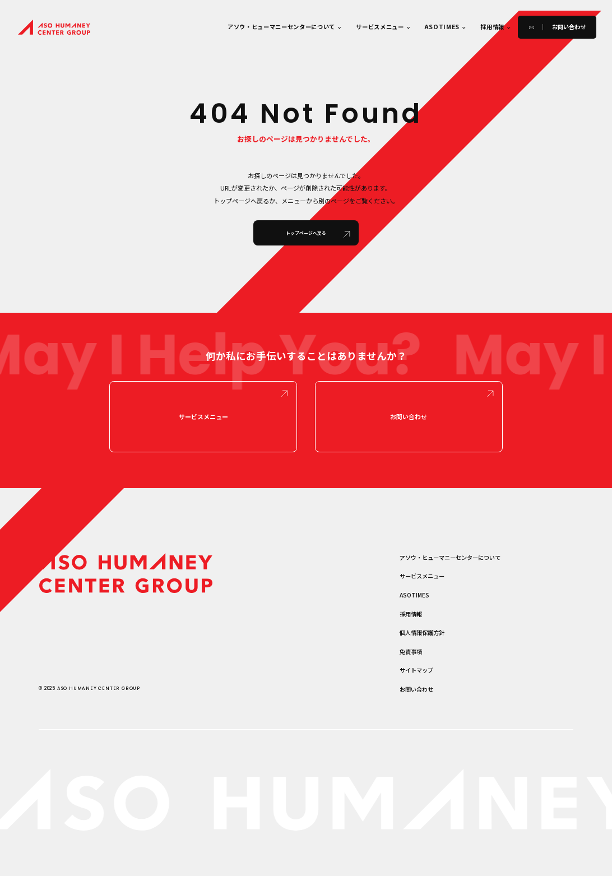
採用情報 (492, 26)
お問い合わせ (408, 417)
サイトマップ (416, 672)
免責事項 (411, 652)
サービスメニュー (380, 26)
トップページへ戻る (306, 233)
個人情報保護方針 (422, 633)
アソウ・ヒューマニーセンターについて (281, 26)
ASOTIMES (442, 26)
